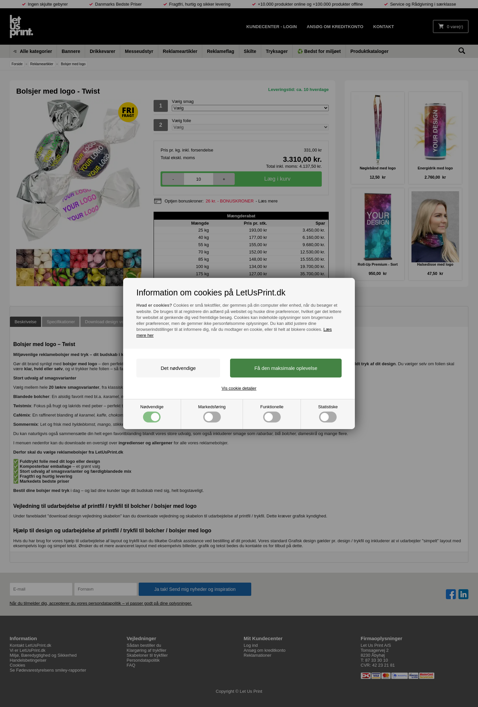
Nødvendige (152, 413)
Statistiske (328, 413)
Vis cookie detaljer (238, 388)
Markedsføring (212, 413)
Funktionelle (271, 413)
